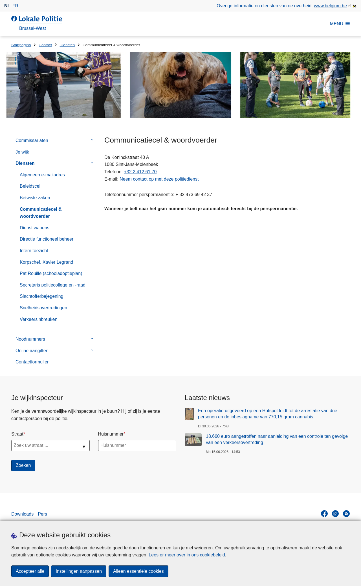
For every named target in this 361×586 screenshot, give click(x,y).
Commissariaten (32, 140)
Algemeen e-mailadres (42, 174)
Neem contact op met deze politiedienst (159, 179)
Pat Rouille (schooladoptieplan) (51, 273)
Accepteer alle (30, 571)
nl (7, 5)
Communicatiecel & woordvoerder (40, 213)
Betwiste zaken (35, 197)
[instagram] (335, 513)
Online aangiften (32, 350)
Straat (17, 434)
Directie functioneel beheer (46, 239)
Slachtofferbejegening (41, 296)
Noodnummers (30, 339)
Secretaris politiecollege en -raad (52, 285)
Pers (42, 514)
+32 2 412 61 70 (140, 171)
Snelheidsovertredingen (43, 307)
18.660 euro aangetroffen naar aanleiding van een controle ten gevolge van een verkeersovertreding (277, 439)
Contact (45, 45)
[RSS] (346, 513)
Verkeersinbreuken (38, 319)
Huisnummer (111, 434)
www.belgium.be (330, 5)
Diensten (67, 45)
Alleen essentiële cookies (138, 571)
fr (15, 5)
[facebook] (324, 513)
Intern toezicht (34, 250)
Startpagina (21, 45)
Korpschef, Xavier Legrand (46, 262)
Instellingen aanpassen (79, 571)
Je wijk (22, 152)
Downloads (22, 514)
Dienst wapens (34, 227)
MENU (340, 23)
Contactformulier (32, 361)
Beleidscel (30, 186)
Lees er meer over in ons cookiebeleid (187, 554)
